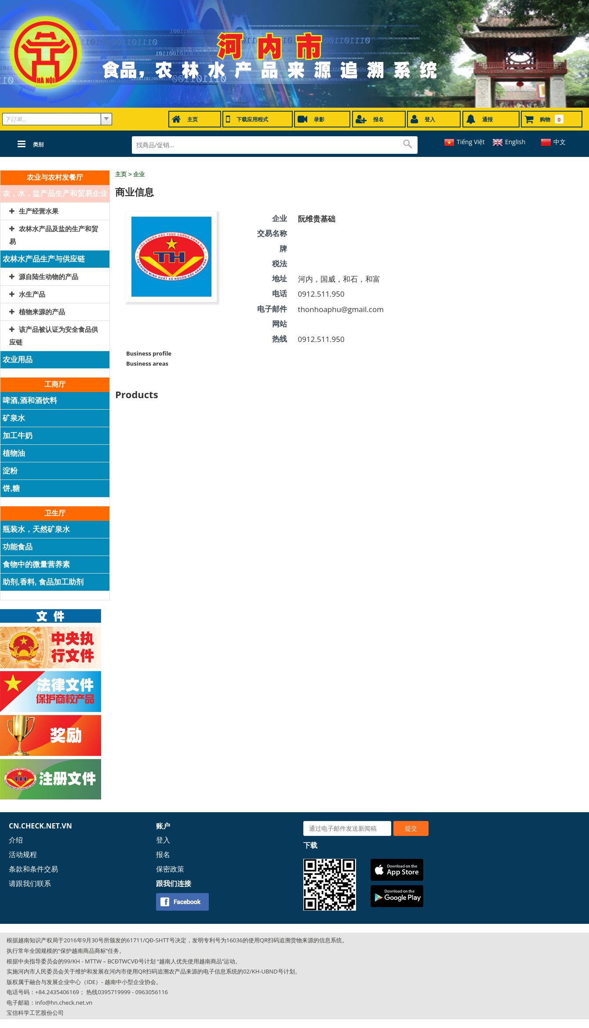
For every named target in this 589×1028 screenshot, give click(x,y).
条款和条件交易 (33, 869)
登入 (163, 840)
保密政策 (170, 869)
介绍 (16, 840)
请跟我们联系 (30, 883)
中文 (559, 142)
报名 (163, 854)
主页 (121, 174)
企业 (139, 174)
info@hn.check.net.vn (63, 1002)
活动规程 (23, 854)
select (106, 119)
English (515, 142)
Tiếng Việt (471, 142)
